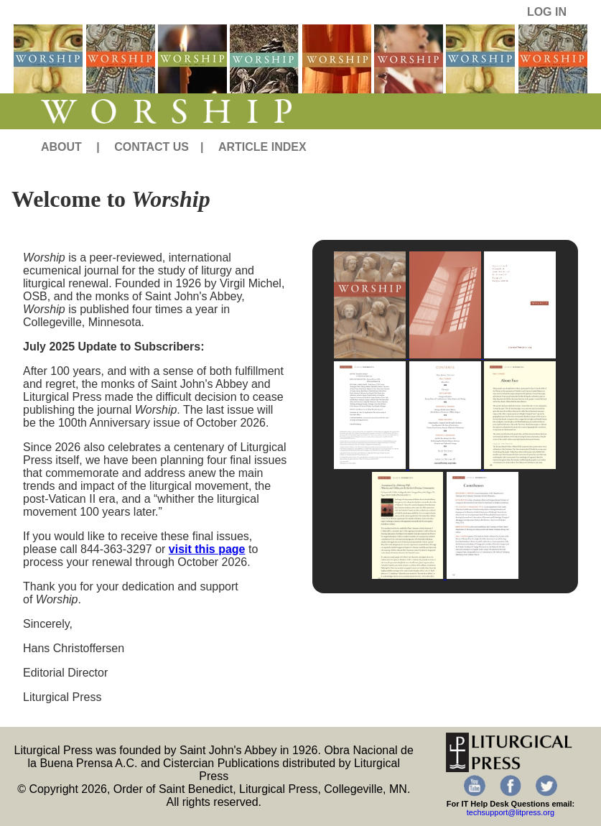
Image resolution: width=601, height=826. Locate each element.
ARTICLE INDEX (262, 147)
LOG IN (547, 12)
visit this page (207, 549)
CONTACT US (151, 147)
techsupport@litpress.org (510, 812)
